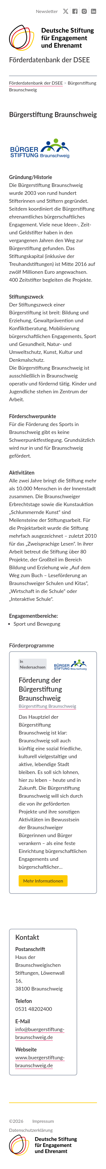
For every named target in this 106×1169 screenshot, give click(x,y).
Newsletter (47, 11)
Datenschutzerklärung (31, 1130)
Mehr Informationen (43, 880)
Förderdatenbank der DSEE (36, 82)
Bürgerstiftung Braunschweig (47, 706)
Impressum (43, 1121)
